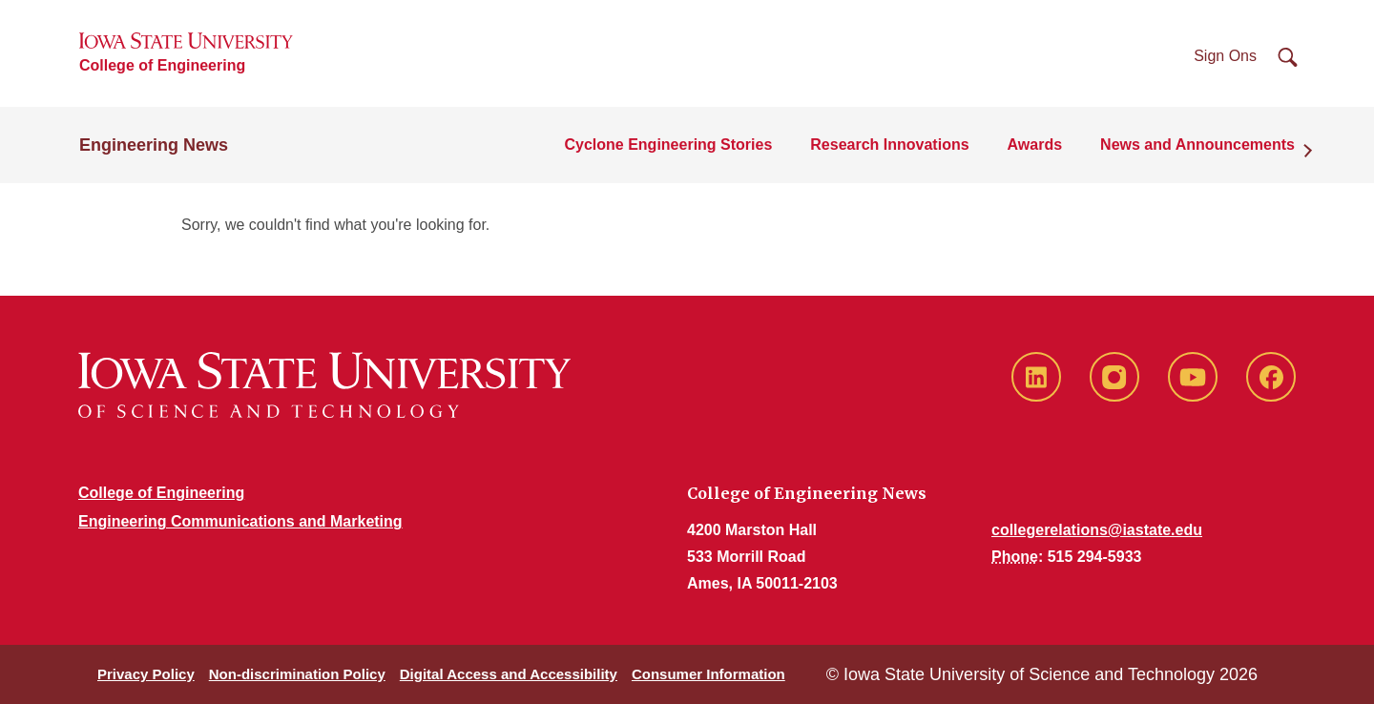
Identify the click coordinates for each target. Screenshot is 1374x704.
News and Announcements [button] (1197, 144)
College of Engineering (162, 65)
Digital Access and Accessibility (508, 674)
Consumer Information (708, 674)
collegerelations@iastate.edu (1096, 530)
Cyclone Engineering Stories (668, 144)
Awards (1035, 144)
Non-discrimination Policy (297, 674)
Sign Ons (1225, 56)
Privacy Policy (146, 674)
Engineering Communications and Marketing (240, 521)
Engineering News (153, 145)
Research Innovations (889, 144)
